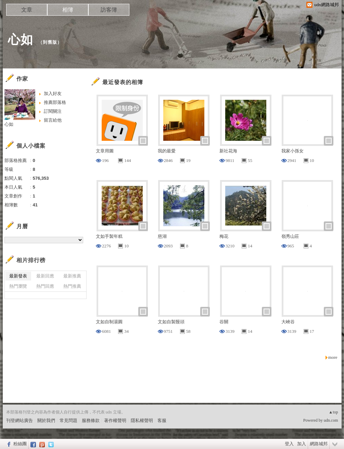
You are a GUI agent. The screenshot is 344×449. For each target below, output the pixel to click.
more (332, 357)
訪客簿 (109, 10)
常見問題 (68, 420)
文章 (26, 10)
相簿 (67, 10)
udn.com (331, 420)
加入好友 (53, 93)
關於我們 (46, 420)
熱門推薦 (72, 286)
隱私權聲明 (142, 420)
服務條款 (91, 420)
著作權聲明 (115, 420)
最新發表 (18, 275)
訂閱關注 (53, 111)
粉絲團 (20, 443)
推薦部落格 (55, 102)
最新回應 (45, 275)
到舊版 (50, 42)
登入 (289, 443)
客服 (161, 420)
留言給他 (53, 120)
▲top (333, 412)
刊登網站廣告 (19, 420)
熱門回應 (45, 286)
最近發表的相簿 (122, 82)
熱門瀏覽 (18, 286)
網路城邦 (319, 443)
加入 (301, 443)
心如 (20, 39)
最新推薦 (72, 275)
